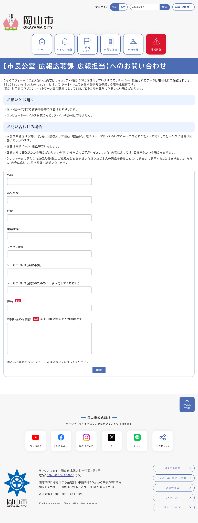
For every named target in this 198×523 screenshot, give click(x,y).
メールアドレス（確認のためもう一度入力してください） (43, 283)
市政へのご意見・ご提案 (172, 478)
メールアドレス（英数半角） (24, 265)
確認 (99, 370)
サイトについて (172, 507)
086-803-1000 (60, 475)
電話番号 (13, 229)
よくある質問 (172, 468)
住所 (10, 211)
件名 (10, 301)
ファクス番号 (15, 247)
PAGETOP (187, 407)
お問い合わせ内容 (19, 319)
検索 (164, 7)
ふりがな (13, 192)
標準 (114, 7)
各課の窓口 (172, 488)
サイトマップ (172, 497)
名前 (10, 174)
